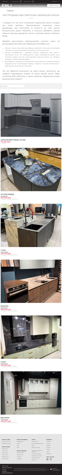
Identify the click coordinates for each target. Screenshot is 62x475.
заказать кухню (53, 5)
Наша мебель (27, 5)
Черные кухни (5, 452)
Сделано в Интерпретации (56, 469)
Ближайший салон (15, 1)
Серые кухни (5, 450)
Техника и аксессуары (36, 453)
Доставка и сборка (36, 447)
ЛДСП (18, 447)
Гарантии (48, 447)
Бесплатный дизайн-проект (38, 443)
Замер (33, 445)
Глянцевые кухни (20, 452)
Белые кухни (4, 448)
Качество (48, 445)
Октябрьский (5, 1)
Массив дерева (20, 441)
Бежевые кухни (5, 456)
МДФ (18, 445)
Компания (41, 5)
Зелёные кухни (5, 454)
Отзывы (48, 449)
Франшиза (54, 1)
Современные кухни (6, 443)
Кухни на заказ (35, 441)
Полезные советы (35, 457)
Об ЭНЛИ (48, 441)
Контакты (48, 443)
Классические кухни (6, 441)
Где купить (34, 459)
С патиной (19, 456)
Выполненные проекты (37, 455)
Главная (10, 11)
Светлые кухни (5, 458)
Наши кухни (18, 5)
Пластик (18, 443)
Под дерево (19, 458)
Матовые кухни (20, 454)
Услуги (35, 5)
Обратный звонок (28, 1)
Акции (47, 451)
